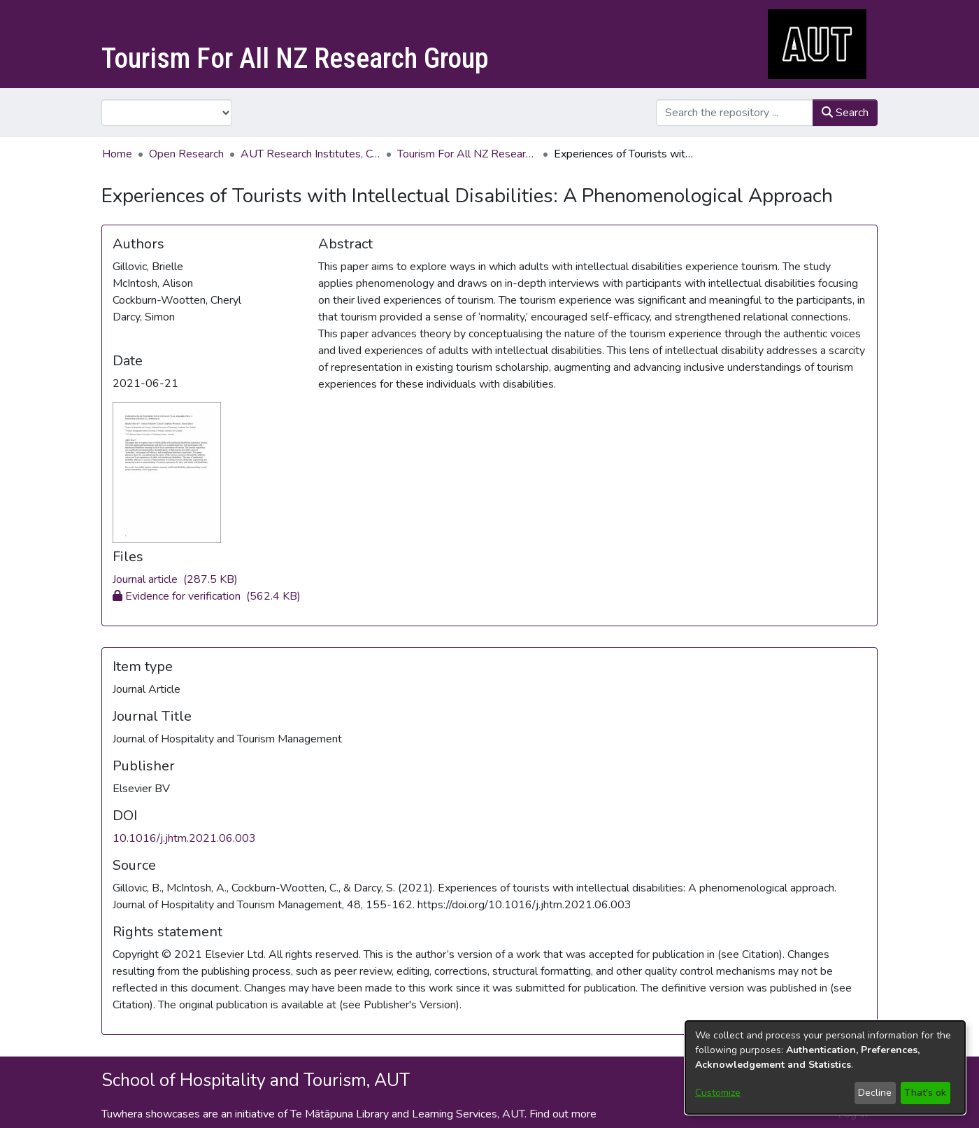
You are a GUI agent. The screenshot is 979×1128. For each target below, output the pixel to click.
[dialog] (825, 1067)
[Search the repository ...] (734, 112)
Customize (718, 1092)
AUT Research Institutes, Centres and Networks (310, 154)
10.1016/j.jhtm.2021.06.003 (184, 838)
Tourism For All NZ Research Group (467, 154)
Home (117, 154)
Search (845, 112)
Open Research (186, 154)
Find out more (562, 1114)
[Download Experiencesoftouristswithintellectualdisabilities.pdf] (175, 579)
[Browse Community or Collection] (166, 112)
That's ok (925, 1092)
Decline (875, 1092)
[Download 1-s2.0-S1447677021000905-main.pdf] (207, 596)
